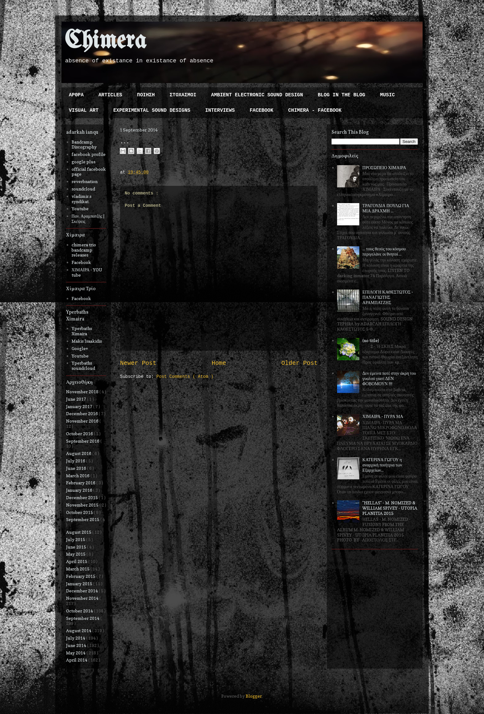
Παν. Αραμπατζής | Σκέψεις (88, 218)
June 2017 (76, 399)
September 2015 (83, 519)
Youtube (80, 208)
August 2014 (79, 630)
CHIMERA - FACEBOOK (314, 110)
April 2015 (77, 561)
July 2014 (76, 638)
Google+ (80, 348)
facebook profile (89, 154)
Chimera (105, 41)
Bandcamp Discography (84, 144)
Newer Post (138, 363)
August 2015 (79, 532)
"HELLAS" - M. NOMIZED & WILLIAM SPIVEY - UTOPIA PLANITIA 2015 (389, 508)
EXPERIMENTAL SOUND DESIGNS (151, 110)
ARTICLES (110, 95)
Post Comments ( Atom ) (185, 376)
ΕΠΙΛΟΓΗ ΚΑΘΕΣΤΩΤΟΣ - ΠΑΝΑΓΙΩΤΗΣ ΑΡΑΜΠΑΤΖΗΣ (387, 297)
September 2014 (83, 618)
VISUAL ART (83, 110)
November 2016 (82, 421)
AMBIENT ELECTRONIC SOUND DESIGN (257, 95)
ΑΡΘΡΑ (76, 95)
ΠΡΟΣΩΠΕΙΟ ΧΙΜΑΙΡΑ (384, 167)
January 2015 (79, 583)
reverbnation (85, 181)
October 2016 (80, 433)
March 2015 (78, 568)
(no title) (370, 340)
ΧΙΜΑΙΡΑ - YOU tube (87, 272)
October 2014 (80, 610)
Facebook (81, 262)
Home (218, 363)
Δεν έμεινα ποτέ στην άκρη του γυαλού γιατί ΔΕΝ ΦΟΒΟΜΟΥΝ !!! (389, 378)
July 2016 (76, 460)
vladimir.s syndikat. (81, 199)
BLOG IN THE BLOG (341, 95)
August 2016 (79, 453)
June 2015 (76, 546)
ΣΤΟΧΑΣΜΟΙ (182, 95)
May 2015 (76, 554)
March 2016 (78, 475)
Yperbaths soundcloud (83, 365)
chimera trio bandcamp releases (84, 250)
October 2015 (80, 512)
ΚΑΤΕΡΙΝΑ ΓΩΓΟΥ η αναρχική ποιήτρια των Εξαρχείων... (382, 465)
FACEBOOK (261, 110)
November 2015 (82, 504)
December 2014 (82, 590)
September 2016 (83, 441)
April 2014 (77, 659)
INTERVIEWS (220, 110)
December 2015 (82, 497)
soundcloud (83, 188)
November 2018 (82, 391)
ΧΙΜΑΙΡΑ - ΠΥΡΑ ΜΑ (382, 416)
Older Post (299, 363)
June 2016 (76, 468)
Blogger (254, 696)
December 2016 (82, 413)
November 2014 (82, 598)
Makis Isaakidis (87, 341)
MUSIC (387, 95)
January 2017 (79, 406)
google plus (83, 161)
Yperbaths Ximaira (82, 331)
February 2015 (81, 576)
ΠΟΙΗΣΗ (146, 95)
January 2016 (79, 490)
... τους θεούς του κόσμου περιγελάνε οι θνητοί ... (384, 251)
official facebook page (89, 171)
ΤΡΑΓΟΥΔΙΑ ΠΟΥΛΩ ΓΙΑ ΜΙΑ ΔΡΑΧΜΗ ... (385, 208)
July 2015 (76, 539)
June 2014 (76, 645)
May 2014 (76, 652)
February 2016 (81, 482)
